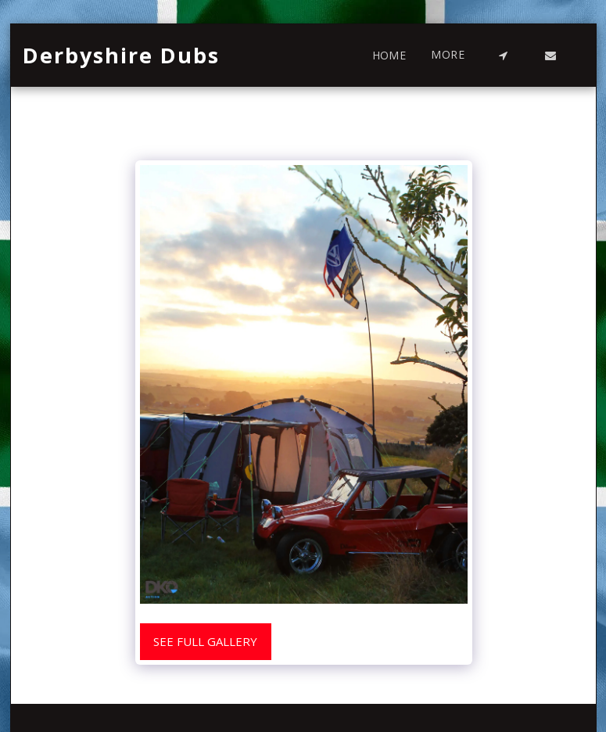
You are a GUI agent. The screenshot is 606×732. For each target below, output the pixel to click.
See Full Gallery (205, 641)
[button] (504, 55)
